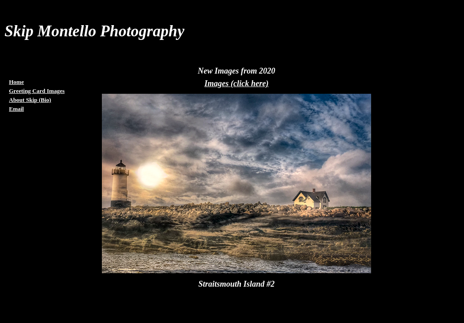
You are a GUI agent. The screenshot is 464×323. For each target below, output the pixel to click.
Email (16, 108)
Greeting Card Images (37, 90)
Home (16, 82)
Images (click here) (237, 83)
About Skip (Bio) (30, 99)
